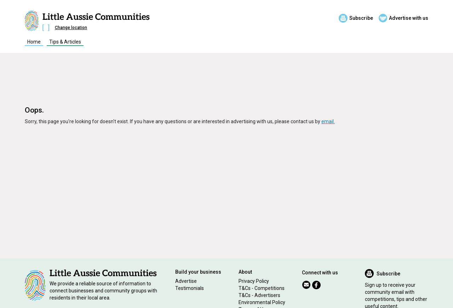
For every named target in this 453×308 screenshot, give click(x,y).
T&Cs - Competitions (262, 288)
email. (328, 121)
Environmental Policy (262, 302)
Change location (71, 27)
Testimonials (189, 288)
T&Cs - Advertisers (259, 295)
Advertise (186, 281)
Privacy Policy (254, 281)
